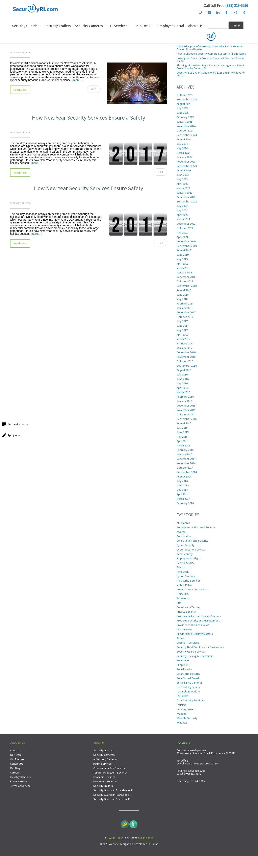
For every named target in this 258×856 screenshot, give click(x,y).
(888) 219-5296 (236, 5)
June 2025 (183, 113)
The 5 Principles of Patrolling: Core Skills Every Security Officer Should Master (210, 48)
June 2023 (183, 175)
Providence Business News (193, 625)
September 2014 (187, 472)
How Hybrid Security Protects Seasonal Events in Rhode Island (210, 59)
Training (181, 705)
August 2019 (184, 250)
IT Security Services (189, 580)
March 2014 (183, 498)
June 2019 (183, 254)
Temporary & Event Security (110, 772)
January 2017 (184, 348)
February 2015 (185, 450)
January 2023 (184, 192)
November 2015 (186, 410)
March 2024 (183, 152)
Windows (182, 722)
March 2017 (183, 339)
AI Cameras (183, 523)
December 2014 (186, 459)
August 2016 (184, 370)
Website (182, 713)
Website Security (187, 718)
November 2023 (186, 161)
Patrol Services (102, 763)
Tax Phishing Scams (188, 687)
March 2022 (183, 219)
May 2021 (182, 232)
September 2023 (187, 166)
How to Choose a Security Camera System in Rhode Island (211, 53)
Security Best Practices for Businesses (200, 647)
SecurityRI (183, 660)
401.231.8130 (115, 838)
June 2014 (183, 485)
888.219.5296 (145, 838)
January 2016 (184, 401)
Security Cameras (104, 755)
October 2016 (185, 361)
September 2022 (187, 201)
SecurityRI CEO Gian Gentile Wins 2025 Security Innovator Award (211, 74)
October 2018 (185, 281)
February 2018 (185, 303)
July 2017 (182, 321)
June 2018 (183, 294)
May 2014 (182, 490)
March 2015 (183, 445)
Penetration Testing (188, 607)
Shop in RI (182, 665)
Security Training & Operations (195, 656)
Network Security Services (193, 589)
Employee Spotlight (188, 558)
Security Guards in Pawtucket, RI (112, 795)
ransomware (184, 629)
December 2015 (186, 405)
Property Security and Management (198, 620)
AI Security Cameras (105, 759)
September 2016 (187, 365)
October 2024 (185, 130)
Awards (181, 532)
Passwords (183, 598)
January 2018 (184, 308)
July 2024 (182, 144)
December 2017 (186, 312)
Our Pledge (17, 759)
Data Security (185, 554)
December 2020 (186, 241)
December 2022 (186, 197)
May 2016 (182, 383)
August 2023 (184, 170)
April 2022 (182, 215)
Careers (15, 772)
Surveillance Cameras (190, 682)
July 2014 (182, 481)
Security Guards (103, 750)
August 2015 (184, 423)
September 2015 (187, 419)
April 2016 (182, 388)
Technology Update (188, 691)
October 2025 (185, 95)
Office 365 (183, 594)
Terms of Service (20, 786)
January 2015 (184, 454)
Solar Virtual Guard (188, 678)
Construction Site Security (192, 540)
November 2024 (186, 126)
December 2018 (186, 277)
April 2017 (182, 334)
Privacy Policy (18, 781)
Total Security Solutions (191, 700)
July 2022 (182, 206)
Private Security (186, 611)
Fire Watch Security (105, 781)
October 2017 (185, 317)
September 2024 (187, 135)
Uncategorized (186, 709)
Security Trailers (103, 786)
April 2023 (182, 184)
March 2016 (183, 392)
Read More (20, 90)
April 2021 (182, 237)
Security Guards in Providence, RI (113, 790)
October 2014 (185, 467)
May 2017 (182, 330)
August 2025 (184, 104)
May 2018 (182, 299)
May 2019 (182, 259)
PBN (179, 603)
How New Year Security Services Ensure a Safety (88, 117)
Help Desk (183, 571)
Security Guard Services (191, 651)
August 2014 (184, 476)
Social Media (184, 669)
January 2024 (184, 157)
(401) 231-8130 (192, 773)
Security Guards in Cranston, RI (111, 799)
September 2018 (187, 286)
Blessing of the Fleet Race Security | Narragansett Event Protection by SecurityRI (210, 67)
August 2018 (184, 290)
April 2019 (182, 263)
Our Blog (15, 768)
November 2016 (186, 357)
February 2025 (185, 117)
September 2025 (187, 99)
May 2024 (182, 148)
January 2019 (184, 272)
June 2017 (183, 325)
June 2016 (183, 379)
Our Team (16, 755)
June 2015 (183, 432)
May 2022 (182, 210)
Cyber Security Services (191, 549)
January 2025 (184, 121)
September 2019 (187, 246)
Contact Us (16, 763)
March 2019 (183, 268)
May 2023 (182, 179)
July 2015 (182, 428)
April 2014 (182, 494)
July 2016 (182, 374)
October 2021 (185, 228)
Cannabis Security (104, 777)
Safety (181, 638)
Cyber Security (186, 545)
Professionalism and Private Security (199, 616)
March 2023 (183, 188)
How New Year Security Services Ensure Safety (88, 188)
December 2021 (186, 223)
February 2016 (185, 396)
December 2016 (186, 352)
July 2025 (182, 108)
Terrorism (182, 696)
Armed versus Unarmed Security (196, 527)
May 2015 (182, 436)
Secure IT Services (188, 642)
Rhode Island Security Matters (195, 634)
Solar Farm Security (188, 674)
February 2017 (185, 343)
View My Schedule (21, 777)
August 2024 (184, 139)
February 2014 (185, 503)
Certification (184, 536)
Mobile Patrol (184, 585)
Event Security (185, 563)
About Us (15, 750)
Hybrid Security (186, 576)
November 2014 (186, 463)
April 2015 (182, 441)
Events (181, 567)
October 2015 (185, 414)
